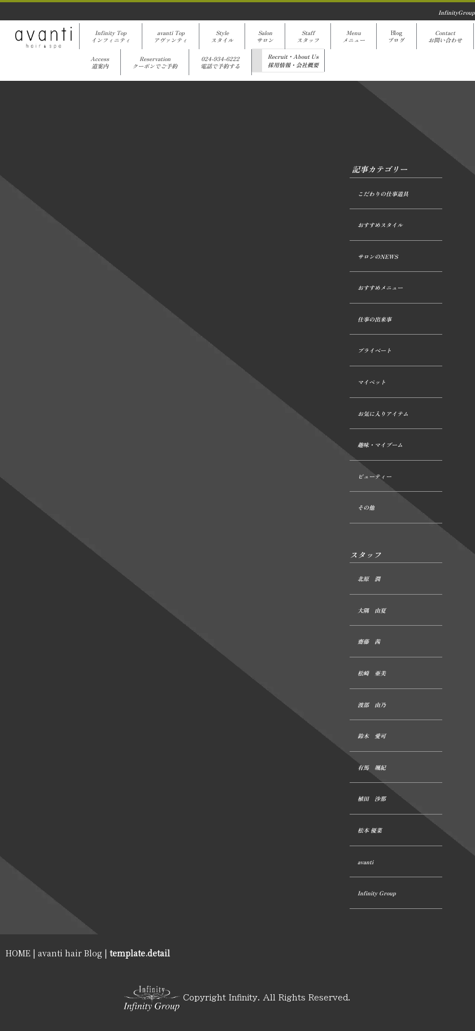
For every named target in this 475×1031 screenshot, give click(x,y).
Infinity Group (377, 893)
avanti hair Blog (70, 953)
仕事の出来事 (374, 319)
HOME (18, 953)
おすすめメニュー (380, 287)
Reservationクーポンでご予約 (154, 62)
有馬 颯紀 (372, 767)
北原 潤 (369, 578)
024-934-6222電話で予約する (220, 62)
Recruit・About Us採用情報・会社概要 (293, 60)
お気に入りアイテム (383, 413)
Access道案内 (99, 62)
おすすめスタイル (380, 224)
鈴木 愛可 (372, 735)
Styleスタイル (222, 36)
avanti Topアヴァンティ (171, 36)
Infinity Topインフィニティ (110, 36)
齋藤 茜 (369, 641)
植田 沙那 (372, 798)
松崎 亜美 (372, 673)
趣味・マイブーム (380, 444)
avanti (365, 861)
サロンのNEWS (378, 256)
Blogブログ (396, 36)
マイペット (372, 382)
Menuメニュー (353, 36)
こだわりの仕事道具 (383, 193)
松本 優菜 (370, 830)
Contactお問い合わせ (445, 36)
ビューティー (374, 476)
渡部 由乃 (372, 704)
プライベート (374, 350)
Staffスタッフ (308, 36)
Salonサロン (264, 36)
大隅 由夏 (372, 610)
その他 (366, 507)
